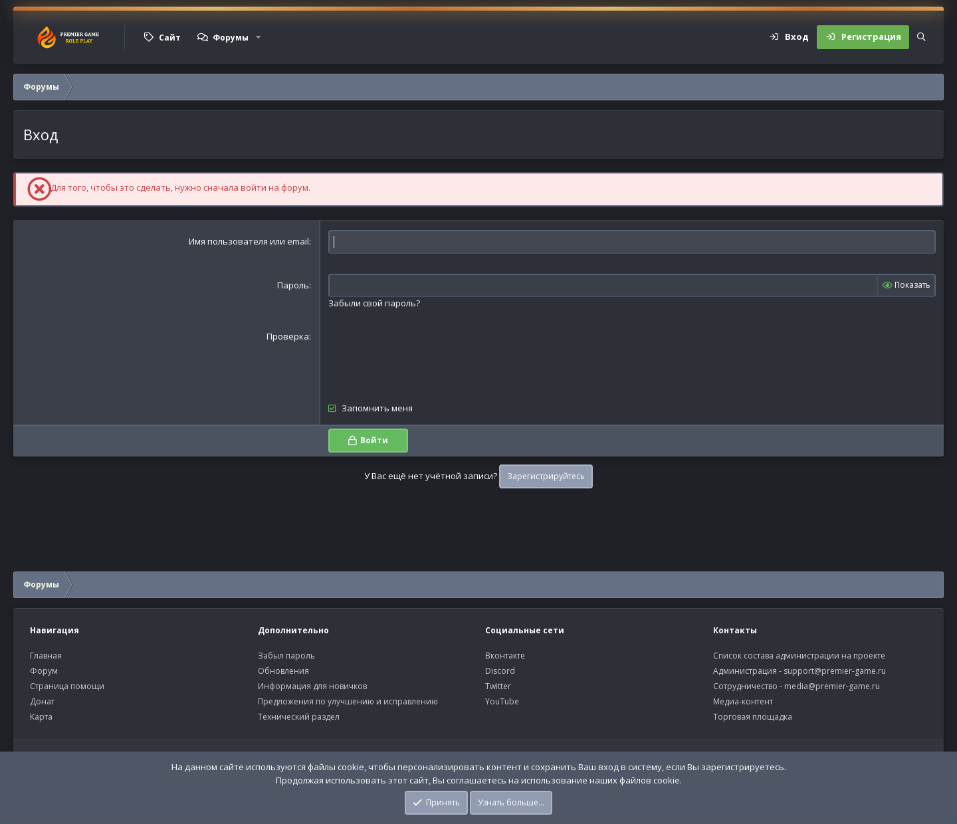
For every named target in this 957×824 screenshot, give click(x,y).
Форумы (231, 37)
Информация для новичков (312, 686)
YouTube (502, 701)
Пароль (293, 285)
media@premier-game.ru (832, 686)
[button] (258, 37)
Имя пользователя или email (249, 241)
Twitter (498, 686)
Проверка (287, 336)
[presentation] (429, 356)
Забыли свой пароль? (374, 303)
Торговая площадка (752, 716)
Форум (44, 670)
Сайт (170, 37)
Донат (42, 701)
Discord (500, 670)
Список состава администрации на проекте (799, 655)
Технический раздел (299, 716)
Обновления (283, 670)
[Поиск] (921, 37)
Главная (46, 655)
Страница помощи (67, 686)
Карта (41, 716)
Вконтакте (505, 655)
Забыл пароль (286, 655)
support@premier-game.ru (835, 670)
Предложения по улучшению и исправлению (348, 701)
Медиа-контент (743, 701)
